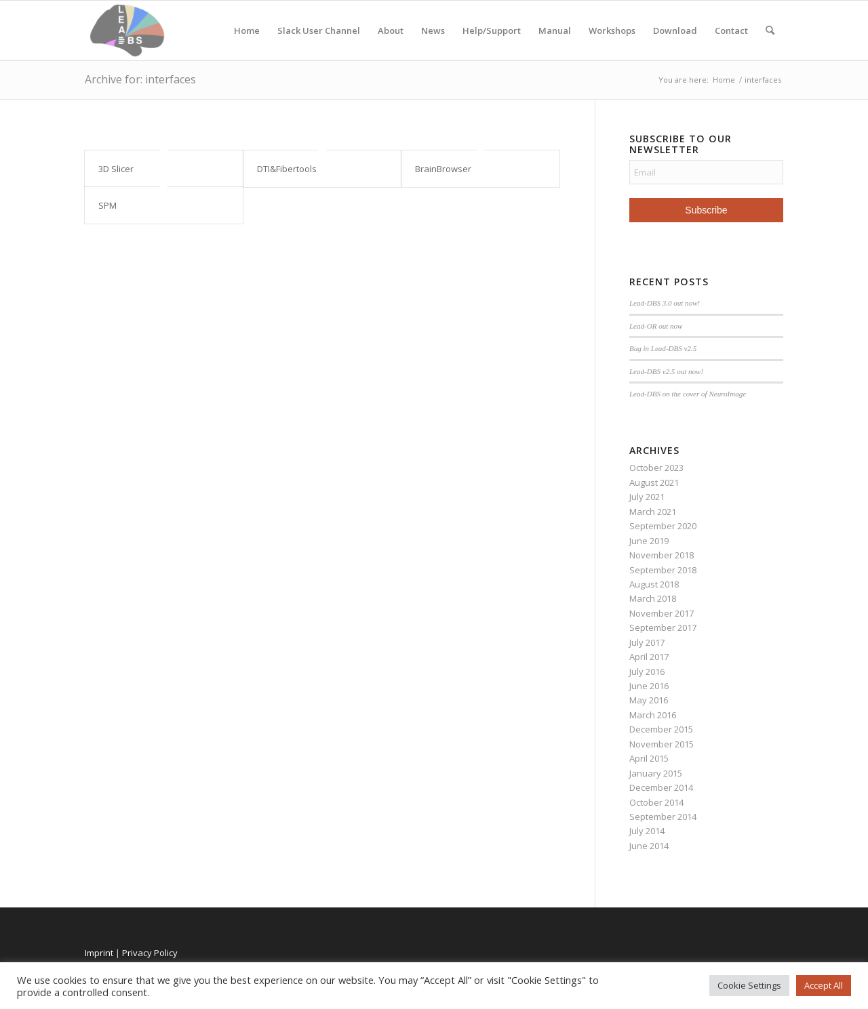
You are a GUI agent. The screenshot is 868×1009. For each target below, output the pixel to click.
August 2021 (654, 482)
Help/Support (491, 30)
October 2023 (656, 467)
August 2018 (654, 584)
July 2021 (647, 497)
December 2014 (661, 787)
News (433, 30)
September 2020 (662, 526)
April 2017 (649, 657)
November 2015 (661, 744)
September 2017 (662, 627)
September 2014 (662, 816)
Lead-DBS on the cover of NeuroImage (687, 394)
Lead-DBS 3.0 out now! (664, 303)
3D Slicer (116, 169)
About (390, 30)
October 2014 (656, 802)
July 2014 (647, 831)
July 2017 (647, 642)
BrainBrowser (443, 169)
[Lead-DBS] (127, 30)
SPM (107, 205)
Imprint (99, 953)
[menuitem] (770, 30)
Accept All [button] (823, 985)
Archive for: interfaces (140, 79)
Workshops (612, 30)
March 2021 (652, 512)
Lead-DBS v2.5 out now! (666, 371)
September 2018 (662, 570)
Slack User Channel (318, 30)
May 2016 (648, 700)
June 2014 (649, 846)
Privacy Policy (150, 953)
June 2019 (649, 541)
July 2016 (647, 671)
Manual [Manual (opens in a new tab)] (554, 30)
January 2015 (655, 773)
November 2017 (661, 613)
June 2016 (649, 686)
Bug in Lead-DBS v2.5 (662, 348)
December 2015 (661, 729)
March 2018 (652, 598)
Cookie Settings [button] (749, 985)
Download (675, 30)
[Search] (770, 30)
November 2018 (661, 555)
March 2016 (652, 715)
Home (247, 30)
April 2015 (649, 758)
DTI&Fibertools (287, 169)
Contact (731, 30)
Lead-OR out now (656, 326)
